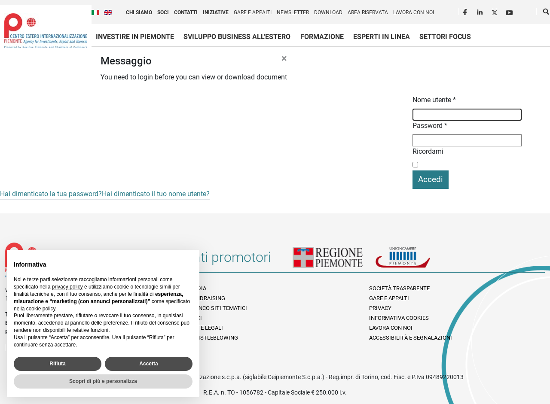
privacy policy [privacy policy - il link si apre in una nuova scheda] (67, 287)
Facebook (466, 11)
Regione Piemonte (334, 260)
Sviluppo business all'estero (236, 37)
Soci (163, 12)
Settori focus (445, 37)
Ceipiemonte (45, 30)
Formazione (322, 37)
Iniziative (216, 12)
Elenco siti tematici (218, 308)
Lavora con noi (413, 12)
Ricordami (427, 151)
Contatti (186, 12)
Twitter (495, 11)
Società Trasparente (399, 288)
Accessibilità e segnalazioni (410, 337)
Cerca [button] (546, 13)
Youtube (510, 11)
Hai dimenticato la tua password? (51, 194)
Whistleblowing (213, 337)
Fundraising (207, 298)
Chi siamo (139, 12)
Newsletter (293, 12)
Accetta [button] (148, 364)
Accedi (430, 179)
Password (429, 126)
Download (328, 12)
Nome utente (434, 100)
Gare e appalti (253, 12)
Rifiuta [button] (57, 364)
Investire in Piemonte (135, 37)
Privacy (380, 308)
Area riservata (368, 12)
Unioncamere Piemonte (414, 260)
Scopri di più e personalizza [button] (103, 381)
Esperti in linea (381, 37)
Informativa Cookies (399, 318)
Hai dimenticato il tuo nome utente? (156, 194)
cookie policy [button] (40, 309)
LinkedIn (481, 11)
